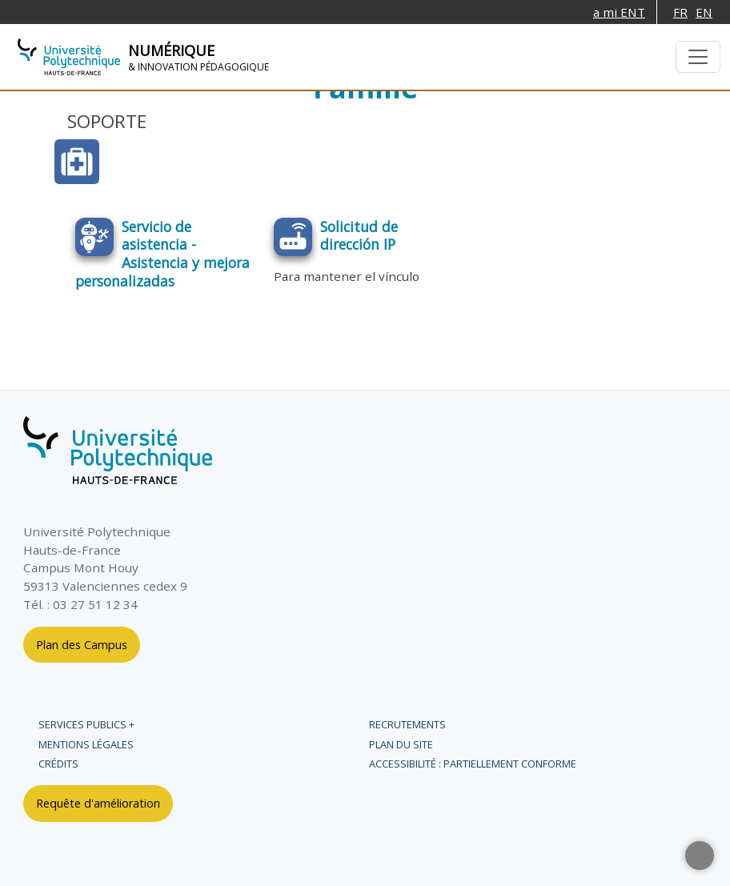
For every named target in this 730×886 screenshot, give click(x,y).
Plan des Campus (81, 644)
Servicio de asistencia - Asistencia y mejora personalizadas (162, 254)
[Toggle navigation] (698, 57)
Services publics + (86, 724)
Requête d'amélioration (98, 803)
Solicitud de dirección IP (359, 236)
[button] (699, 855)
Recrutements (407, 724)
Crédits (58, 763)
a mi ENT (619, 12)
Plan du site (401, 744)
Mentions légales (86, 744)
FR (680, 12)
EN (704, 12)
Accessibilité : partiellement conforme (472, 763)
